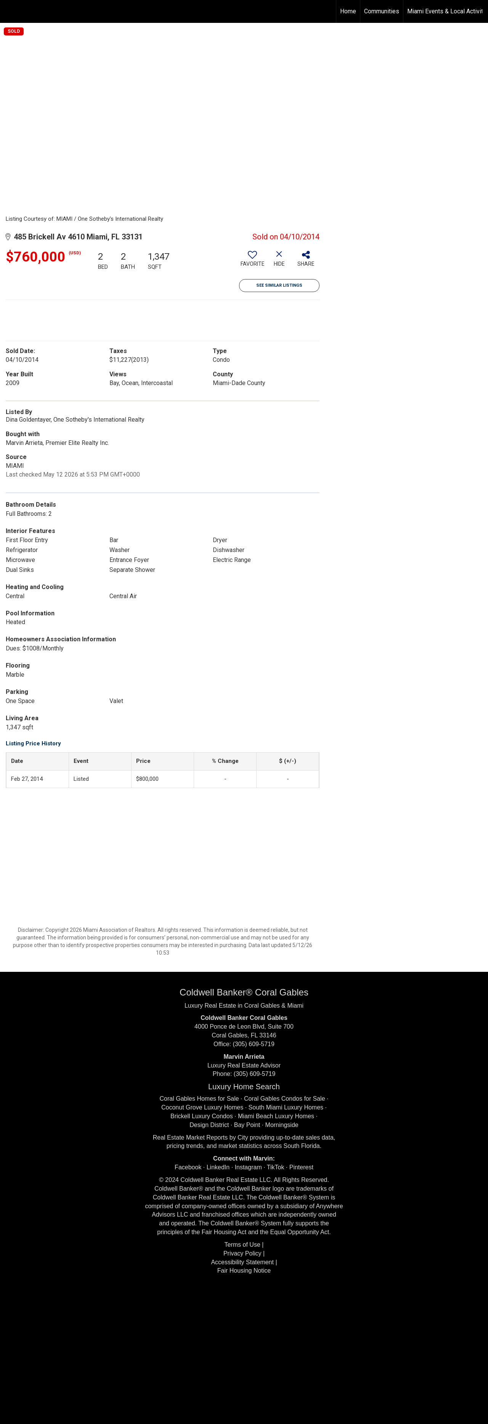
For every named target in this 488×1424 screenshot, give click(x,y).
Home (348, 11)
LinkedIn (218, 1167)
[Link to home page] (10, 11)
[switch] (252, 261)
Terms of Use (242, 1244)
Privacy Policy (242, 1253)
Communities (381, 11)
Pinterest (301, 1167)
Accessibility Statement (242, 1262)
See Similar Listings (279, 285)
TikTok (275, 1167)
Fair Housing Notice (244, 1270)
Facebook (188, 1167)
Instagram (248, 1167)
